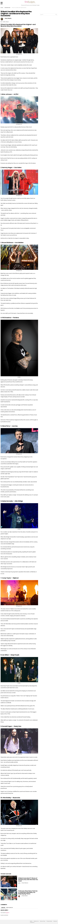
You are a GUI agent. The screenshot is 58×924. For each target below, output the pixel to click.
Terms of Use (42, 921)
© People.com (19, 54)
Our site (3, 907)
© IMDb (19, 377)
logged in (7, 912)
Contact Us (32, 922)
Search (56, 14)
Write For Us (36, 921)
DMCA (31, 921)
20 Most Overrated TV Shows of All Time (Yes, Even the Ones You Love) (28, 879)
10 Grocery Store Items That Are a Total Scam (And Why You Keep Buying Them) (27, 892)
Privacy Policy (49, 921)
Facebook (10, 907)
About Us (55, 921)
